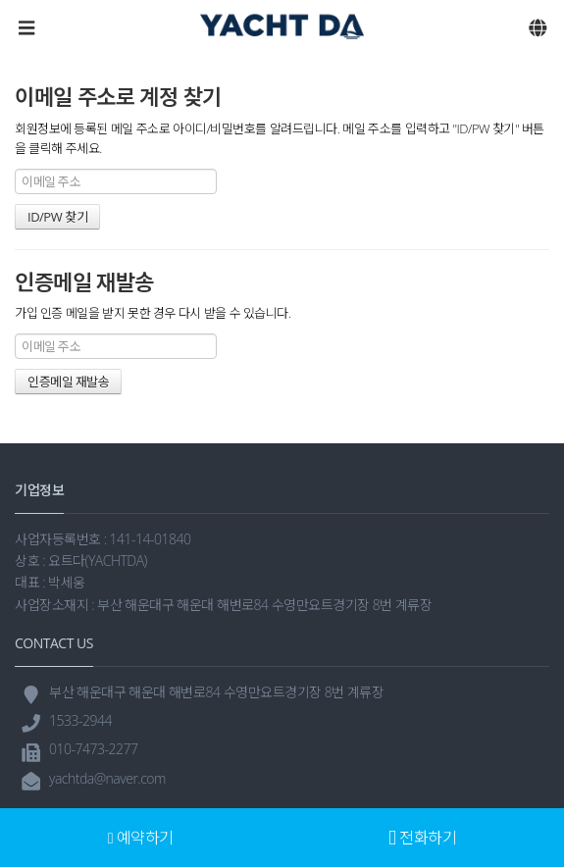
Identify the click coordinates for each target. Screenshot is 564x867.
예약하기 (141, 837)
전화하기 (422, 838)
